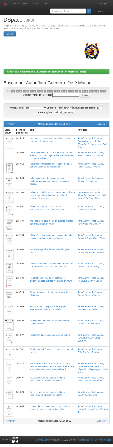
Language (102, 3)
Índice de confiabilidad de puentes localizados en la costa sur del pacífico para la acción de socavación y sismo (52, 195)
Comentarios (105, 440)
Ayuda (46, 3)
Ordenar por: (16, 108)
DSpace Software (44, 440)
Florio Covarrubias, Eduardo (90, 155)
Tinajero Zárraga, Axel (88, 181)
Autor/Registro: (45, 112)
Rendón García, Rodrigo (89, 266)
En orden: (51, 108)
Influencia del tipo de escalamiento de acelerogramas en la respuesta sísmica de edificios (49, 181)
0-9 (13, 91)
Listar (35, 3)
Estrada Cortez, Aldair (88, 309)
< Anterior (10, 124)
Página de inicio (19, 3)
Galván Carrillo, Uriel (87, 395)
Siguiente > (102, 124)
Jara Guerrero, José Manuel (90, 138)
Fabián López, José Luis (89, 167)
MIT (76, 440)
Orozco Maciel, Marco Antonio (91, 252)
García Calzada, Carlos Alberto (92, 238)
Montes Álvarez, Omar (88, 209)
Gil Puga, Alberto (93, 198)
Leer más (9, 34)
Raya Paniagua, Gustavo (89, 224)
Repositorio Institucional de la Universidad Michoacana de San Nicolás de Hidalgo (46, 72)
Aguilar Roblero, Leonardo (90, 381)
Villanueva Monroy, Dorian (90, 281)
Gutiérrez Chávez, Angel (89, 323)
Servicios (101, 11)
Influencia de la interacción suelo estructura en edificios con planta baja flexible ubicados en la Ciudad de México (51, 155)
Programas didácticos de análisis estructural (50, 335)
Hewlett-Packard (89, 440)
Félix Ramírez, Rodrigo (88, 352)
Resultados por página (84, 108)
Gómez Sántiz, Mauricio (89, 295)
